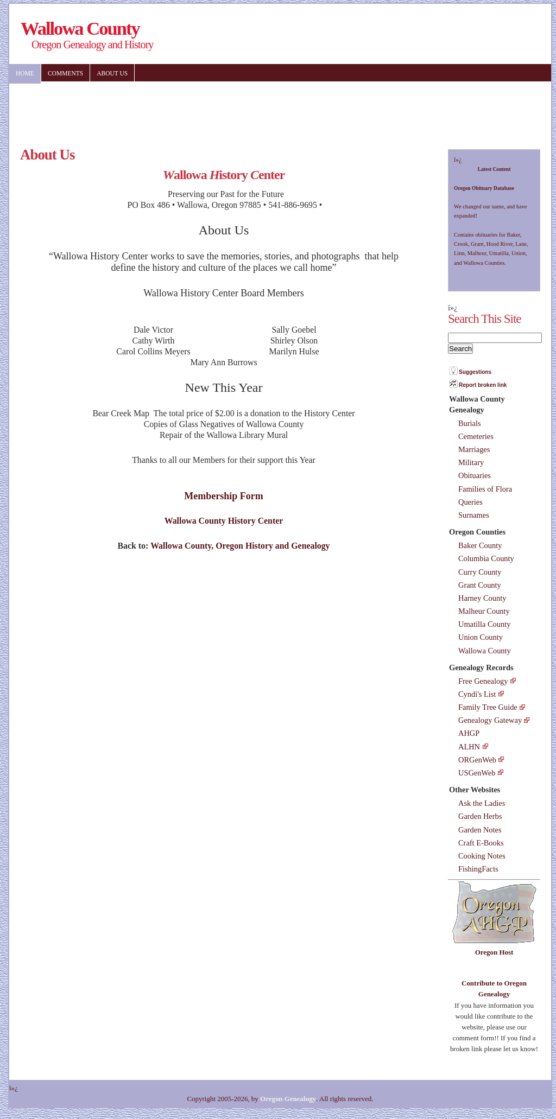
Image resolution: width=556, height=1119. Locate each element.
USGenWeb (476, 772)
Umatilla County (484, 624)
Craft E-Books (481, 842)
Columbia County (486, 558)
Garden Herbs (480, 816)
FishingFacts (478, 868)
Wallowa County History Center (224, 520)
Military (471, 462)
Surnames (473, 515)
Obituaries (474, 475)
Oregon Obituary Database (484, 188)
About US (112, 73)
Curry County (480, 572)
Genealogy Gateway (490, 720)
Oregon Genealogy (288, 1099)
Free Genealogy (483, 681)
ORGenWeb (477, 759)
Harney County (482, 598)
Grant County (479, 585)
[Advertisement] (332, 108)
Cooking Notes (482, 855)
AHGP (468, 733)
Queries (470, 502)
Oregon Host (494, 952)
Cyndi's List (477, 694)
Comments (65, 73)
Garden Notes (480, 829)
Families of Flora (485, 489)
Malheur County (484, 611)
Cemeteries (476, 436)
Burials (469, 423)
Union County (480, 637)
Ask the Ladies (481, 803)
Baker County (480, 545)
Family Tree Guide (487, 707)
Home (25, 73)
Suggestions (475, 372)
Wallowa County (484, 650)
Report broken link (483, 385)
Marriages (474, 449)
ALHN (469, 746)
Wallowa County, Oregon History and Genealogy (240, 545)
